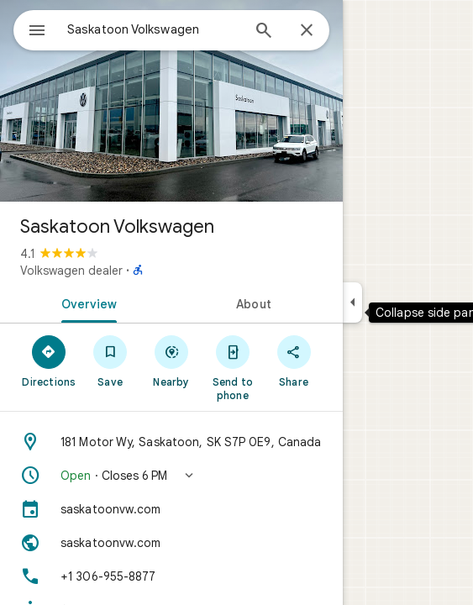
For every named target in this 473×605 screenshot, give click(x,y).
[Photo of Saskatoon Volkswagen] (171, 101)
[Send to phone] (232, 367)
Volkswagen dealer (71, 270)
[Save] (110, 360)
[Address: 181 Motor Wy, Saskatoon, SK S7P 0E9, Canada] (171, 442)
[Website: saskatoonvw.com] (171, 543)
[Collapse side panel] (352, 302)
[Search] (264, 32)
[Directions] (49, 360)
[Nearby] (171, 360)
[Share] (293, 360)
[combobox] (153, 29)
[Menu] (36, 32)
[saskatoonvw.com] (171, 509)
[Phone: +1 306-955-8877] (171, 576)
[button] (171, 475)
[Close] (306, 31)
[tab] (85, 302)
